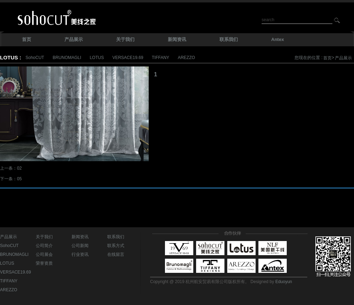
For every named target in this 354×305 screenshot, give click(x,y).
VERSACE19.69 (127, 57)
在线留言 (115, 254)
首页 (327, 57)
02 (19, 168)
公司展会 (44, 254)
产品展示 (343, 57)
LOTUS (97, 57)
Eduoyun (283, 281)
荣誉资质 (44, 263)
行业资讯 (80, 254)
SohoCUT (34, 57)
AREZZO (186, 57)
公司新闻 (80, 245)
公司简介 (44, 245)
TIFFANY (160, 57)
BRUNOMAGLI (67, 57)
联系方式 (115, 245)
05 (19, 178)
